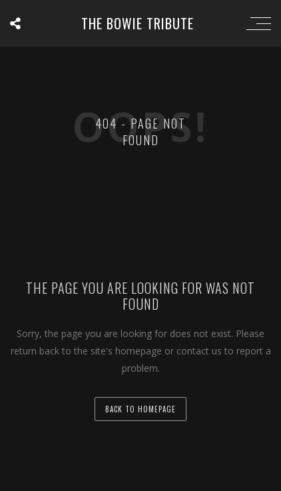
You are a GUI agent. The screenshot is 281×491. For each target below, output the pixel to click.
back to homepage (140, 409)
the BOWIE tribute (137, 23)
